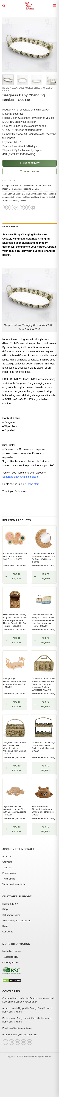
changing (52, 194)
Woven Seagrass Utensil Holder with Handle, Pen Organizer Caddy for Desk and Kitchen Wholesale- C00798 (43, 684)
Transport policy (10, 957)
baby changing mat (37, 194)
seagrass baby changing (13, 197)
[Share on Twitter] (16, 207)
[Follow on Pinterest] (17, 1042)
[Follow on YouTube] (29, 1042)
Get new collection (11, 915)
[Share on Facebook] (11, 207)
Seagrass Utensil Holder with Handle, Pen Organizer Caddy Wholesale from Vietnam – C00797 (15, 748)
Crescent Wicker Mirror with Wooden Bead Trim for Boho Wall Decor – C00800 (43, 557)
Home (5, 88)
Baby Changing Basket (18, 194)
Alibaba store (32, 484)
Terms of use (8, 878)
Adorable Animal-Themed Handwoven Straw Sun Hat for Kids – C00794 (43, 810)
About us (6, 856)
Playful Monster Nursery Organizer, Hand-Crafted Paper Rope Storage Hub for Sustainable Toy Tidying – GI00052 (15, 620)
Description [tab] (10, 226)
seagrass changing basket (14, 200)
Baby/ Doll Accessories (26, 88)
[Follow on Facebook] (5, 1042)
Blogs (5, 926)
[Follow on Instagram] (11, 1042)
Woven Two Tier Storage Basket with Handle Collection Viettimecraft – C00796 (44, 746)
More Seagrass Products (20, 189)
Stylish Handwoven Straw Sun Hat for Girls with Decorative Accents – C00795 (14, 810)
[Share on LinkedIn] (33, 207)
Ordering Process (11, 962)
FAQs (5, 909)
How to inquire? (10, 903)
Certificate (7, 862)
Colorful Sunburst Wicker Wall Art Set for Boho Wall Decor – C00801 (15, 556)
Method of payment (11, 951)
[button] (54, 5)
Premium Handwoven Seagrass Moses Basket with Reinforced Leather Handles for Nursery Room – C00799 (43, 620)
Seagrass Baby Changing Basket (40, 197)
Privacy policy (9, 873)
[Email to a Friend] (22, 207)
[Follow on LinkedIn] (23, 1042)
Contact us (7, 931)
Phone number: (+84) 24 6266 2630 (19, 1034)
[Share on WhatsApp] (5, 207)
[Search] (3, 5)
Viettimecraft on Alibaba (13, 884)
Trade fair (7, 867)
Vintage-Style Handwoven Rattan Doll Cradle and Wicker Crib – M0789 (14, 682)
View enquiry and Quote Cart (16, 920)
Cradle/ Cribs (41, 185)
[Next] (55, 82)
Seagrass (36, 189)
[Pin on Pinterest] (28, 207)
